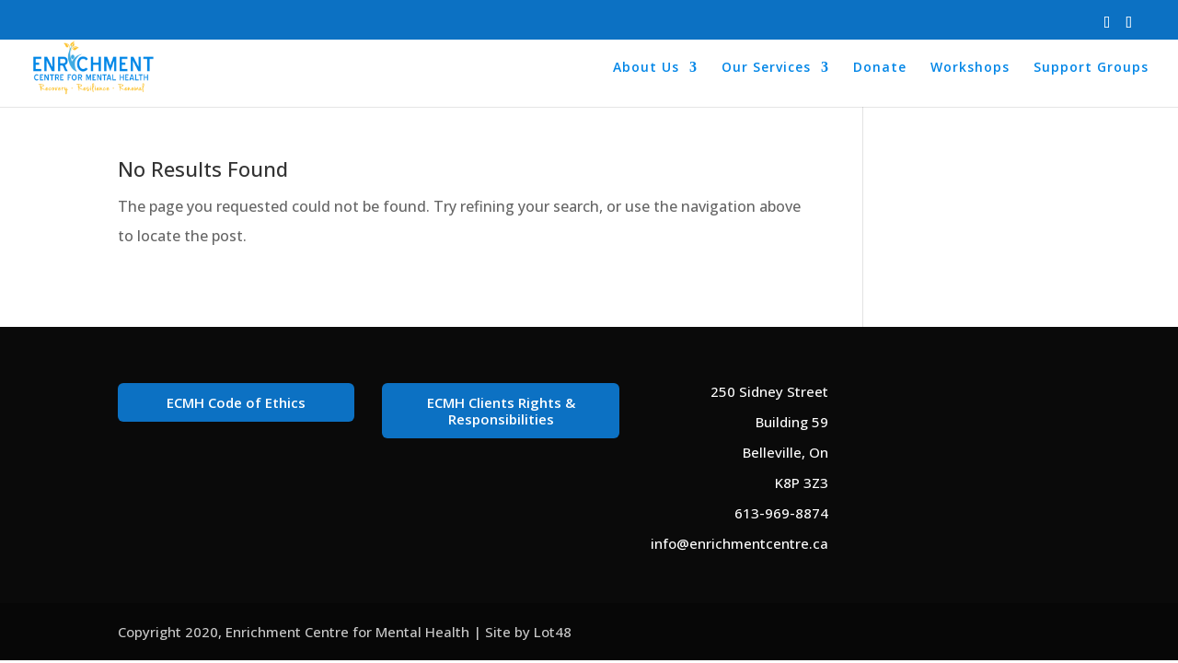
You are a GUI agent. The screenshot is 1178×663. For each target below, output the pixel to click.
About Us (646, 68)
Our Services (766, 68)
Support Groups (1091, 68)
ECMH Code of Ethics (236, 402)
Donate (880, 68)
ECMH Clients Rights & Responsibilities (501, 410)
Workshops (970, 68)
